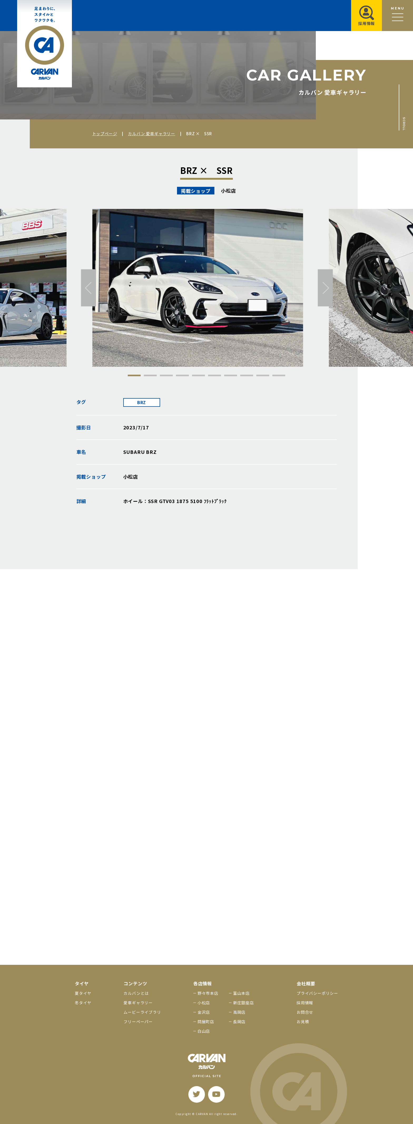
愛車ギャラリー (138, 1002)
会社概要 (306, 983)
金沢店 (204, 1012)
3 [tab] (166, 375)
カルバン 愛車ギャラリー (151, 133)
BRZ (141, 402)
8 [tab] (247, 375)
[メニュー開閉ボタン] (397, 15)
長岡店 (239, 1021)
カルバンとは (136, 993)
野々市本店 (208, 993)
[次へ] (325, 288)
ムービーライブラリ (142, 1012)
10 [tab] (279, 375)
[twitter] (196, 1094)
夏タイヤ (83, 993)
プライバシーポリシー (317, 993)
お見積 (303, 1021)
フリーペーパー (138, 1021)
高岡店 (239, 1012)
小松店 (204, 1002)
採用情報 (305, 1002)
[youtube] (216, 1094)
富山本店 (241, 993)
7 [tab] (231, 375)
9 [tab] (263, 375)
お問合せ (305, 1012)
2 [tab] (150, 375)
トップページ (104, 133)
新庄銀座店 (243, 1002)
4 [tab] (182, 375)
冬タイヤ (83, 1002)
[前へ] (88, 288)
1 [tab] (134, 375)
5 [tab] (198, 375)
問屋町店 (206, 1021)
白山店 (204, 1031)
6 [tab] (214, 375)
